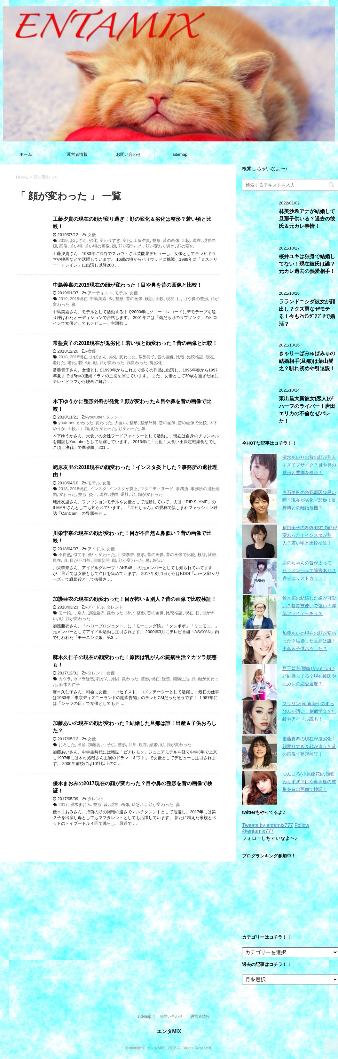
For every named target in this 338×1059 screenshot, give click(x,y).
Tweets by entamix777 (267, 825)
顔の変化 (185, 246)
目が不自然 (80, 560)
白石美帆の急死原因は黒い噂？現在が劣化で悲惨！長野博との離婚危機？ (309, 500)
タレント (114, 417)
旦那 (132, 744)
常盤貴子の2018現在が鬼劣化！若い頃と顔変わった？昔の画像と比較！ (135, 343)
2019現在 (79, 298)
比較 (186, 240)
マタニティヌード (156, 488)
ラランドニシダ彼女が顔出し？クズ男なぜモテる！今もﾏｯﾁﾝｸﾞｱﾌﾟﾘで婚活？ (307, 313)
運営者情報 (77, 154)
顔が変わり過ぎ (160, 246)
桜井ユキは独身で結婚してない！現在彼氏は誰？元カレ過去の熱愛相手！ (307, 264)
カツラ (65, 678)
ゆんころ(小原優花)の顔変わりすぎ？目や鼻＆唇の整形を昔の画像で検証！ (309, 781)
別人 (81, 612)
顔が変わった (130, 246)
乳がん (102, 678)
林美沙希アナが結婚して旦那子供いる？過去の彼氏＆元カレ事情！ (307, 219)
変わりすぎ (109, 240)
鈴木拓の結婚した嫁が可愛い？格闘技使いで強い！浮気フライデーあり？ (309, 605)
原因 (115, 678)
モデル (121, 293)
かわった (85, 422)
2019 (63, 240)
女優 (92, 234)
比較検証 (195, 356)
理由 (114, 494)
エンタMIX (169, 1031)
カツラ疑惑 (83, 678)
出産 (81, 744)
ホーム (26, 154)
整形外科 (148, 422)
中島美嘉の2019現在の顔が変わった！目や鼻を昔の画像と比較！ (127, 285)
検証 (149, 298)
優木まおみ (80, 804)
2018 (63, 356)
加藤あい (96, 744)
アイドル (96, 548)
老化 (71, 362)
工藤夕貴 (141, 240)
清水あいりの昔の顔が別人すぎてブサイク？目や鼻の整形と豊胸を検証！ (309, 465)
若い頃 (76, 246)
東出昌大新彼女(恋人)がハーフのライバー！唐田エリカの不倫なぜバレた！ (307, 410)
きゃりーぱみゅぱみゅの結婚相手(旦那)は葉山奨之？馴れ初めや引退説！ (307, 361)
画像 (63, 246)
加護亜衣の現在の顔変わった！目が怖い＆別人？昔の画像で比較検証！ (134, 599)
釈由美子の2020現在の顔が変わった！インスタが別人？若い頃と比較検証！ (309, 535)
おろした (67, 744)
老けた (59, 362)
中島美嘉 (98, 298)
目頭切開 (101, 560)
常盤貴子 (146, 356)
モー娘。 (67, 612)
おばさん (78, 240)
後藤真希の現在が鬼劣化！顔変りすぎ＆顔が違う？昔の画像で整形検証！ (309, 746)
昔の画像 (171, 240)
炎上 (93, 494)
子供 (111, 744)
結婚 (153, 744)
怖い (130, 612)
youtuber (96, 417)
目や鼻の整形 (195, 298)
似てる (79, 554)
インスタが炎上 (123, 488)
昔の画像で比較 (192, 422)
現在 (197, 240)
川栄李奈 (126, 554)
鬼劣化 (156, 362)
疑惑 (166, 678)
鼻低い (158, 560)
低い (92, 554)
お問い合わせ (128, 154)
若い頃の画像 (97, 246)
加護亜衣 (96, 612)
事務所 (182, 488)
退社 (125, 494)
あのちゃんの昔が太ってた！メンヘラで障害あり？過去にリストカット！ (309, 570)
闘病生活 (181, 678)
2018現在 (79, 356)
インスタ (98, 488)
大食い (120, 422)
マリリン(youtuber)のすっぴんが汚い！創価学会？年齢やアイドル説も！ (309, 711)
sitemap (180, 154)
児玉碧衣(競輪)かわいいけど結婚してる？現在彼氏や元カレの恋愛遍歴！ (309, 676)
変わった (127, 356)
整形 (156, 240)
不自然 (65, 554)
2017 (63, 804)
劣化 (93, 240)
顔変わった (137, 362)
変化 (126, 240)
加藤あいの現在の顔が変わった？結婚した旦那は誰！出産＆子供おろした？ (309, 641)
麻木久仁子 (69, 684)
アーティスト (100, 293)
